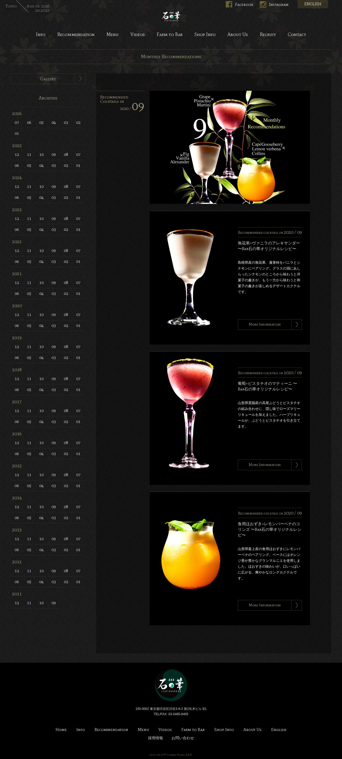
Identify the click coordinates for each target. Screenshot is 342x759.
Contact (297, 34)
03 (66, 122)
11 (29, 154)
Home (61, 730)
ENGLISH (312, 4)
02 (78, 122)
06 (29, 122)
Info (40, 34)
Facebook (244, 4)
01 (17, 133)
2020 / (132, 108)
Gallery (48, 79)
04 (54, 122)
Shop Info (205, 34)
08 (66, 154)
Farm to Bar (169, 34)
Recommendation (76, 34)
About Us (237, 34)
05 (41, 122)
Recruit (268, 34)
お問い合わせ (183, 738)
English (278, 730)
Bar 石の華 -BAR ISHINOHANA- (171, 16)
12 (17, 154)
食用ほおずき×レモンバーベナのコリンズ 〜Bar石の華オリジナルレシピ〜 (269, 529)
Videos (137, 34)
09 (54, 154)
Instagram (279, 4)
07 (17, 122)
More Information (265, 324)
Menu (112, 34)
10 (41, 154)
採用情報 (155, 738)
